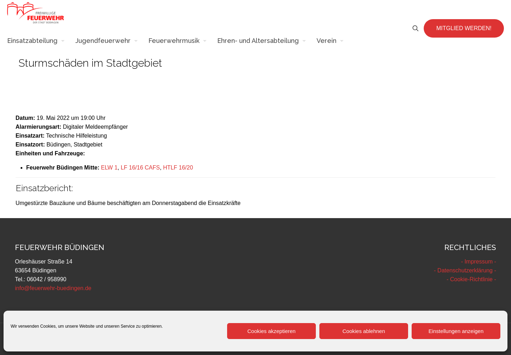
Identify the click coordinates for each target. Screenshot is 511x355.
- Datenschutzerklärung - (465, 270)
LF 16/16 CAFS (140, 168)
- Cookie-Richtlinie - (471, 279)
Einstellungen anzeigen (455, 331)
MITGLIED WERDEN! (463, 28)
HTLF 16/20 (178, 168)
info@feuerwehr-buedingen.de (53, 288)
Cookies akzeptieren (271, 331)
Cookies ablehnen (363, 331)
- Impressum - (478, 262)
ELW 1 (109, 168)
